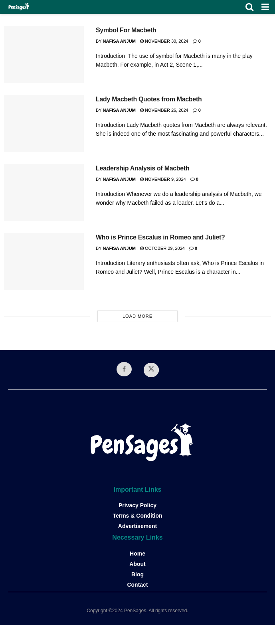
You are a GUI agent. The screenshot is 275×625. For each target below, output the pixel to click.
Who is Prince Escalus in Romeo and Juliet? (160, 237)
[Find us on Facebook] (124, 369)
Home (137, 553)
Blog (137, 574)
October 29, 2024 (162, 248)
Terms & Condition (137, 515)
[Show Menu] (265, 7)
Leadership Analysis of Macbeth (142, 168)
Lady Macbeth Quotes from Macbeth (149, 99)
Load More (137, 316)
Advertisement (137, 526)
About (137, 564)
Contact (137, 584)
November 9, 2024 (163, 179)
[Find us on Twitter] (151, 370)
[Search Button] (249, 7)
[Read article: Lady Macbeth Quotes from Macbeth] (44, 123)
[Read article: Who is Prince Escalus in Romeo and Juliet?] (44, 261)
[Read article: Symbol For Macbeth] (44, 54)
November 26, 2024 (164, 110)
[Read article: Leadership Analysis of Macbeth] (44, 192)
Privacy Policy (137, 505)
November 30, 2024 (164, 41)
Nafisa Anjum (119, 41)
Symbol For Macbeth (126, 30)
